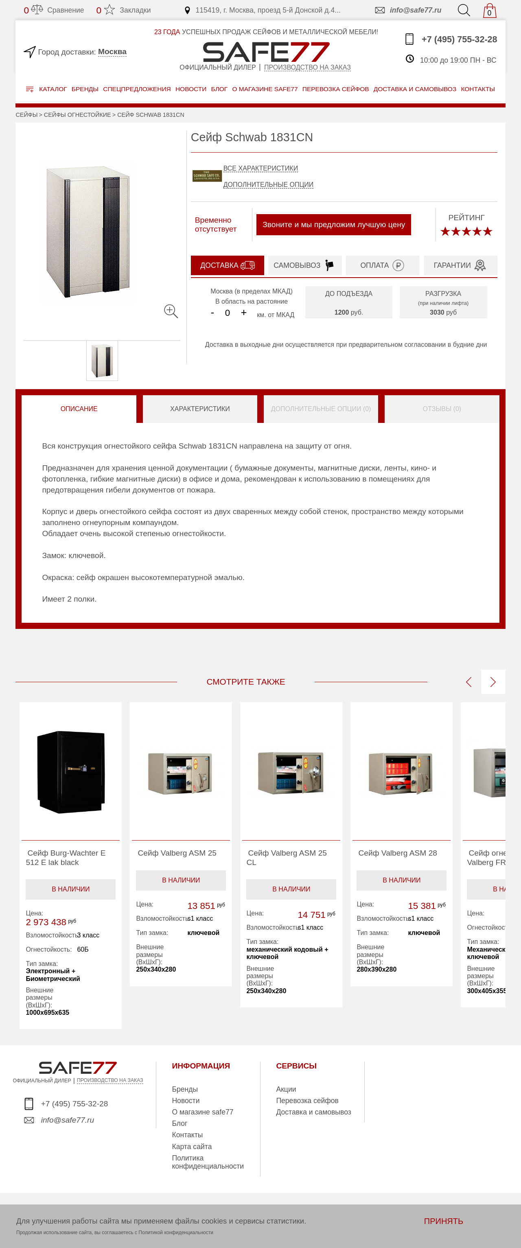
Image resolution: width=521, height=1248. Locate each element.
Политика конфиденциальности (208, 1162)
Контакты (187, 1135)
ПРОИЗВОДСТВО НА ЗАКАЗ (110, 1080)
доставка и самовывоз (415, 88)
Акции (286, 1089)
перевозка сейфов (335, 88)
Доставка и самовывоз (313, 1112)
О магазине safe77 (202, 1112)
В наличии (71, 889)
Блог (219, 88)
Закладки (123, 10)
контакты (478, 88)
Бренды (85, 88)
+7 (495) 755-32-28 (450, 39)
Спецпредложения (137, 88)
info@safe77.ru (408, 10)
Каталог (46, 89)
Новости (190, 88)
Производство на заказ (307, 67)
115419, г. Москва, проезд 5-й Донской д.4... (262, 10)
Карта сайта (192, 1147)
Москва (112, 51)
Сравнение (54, 10)
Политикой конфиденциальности (175, 1232)
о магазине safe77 (265, 88)
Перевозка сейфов (307, 1101)
